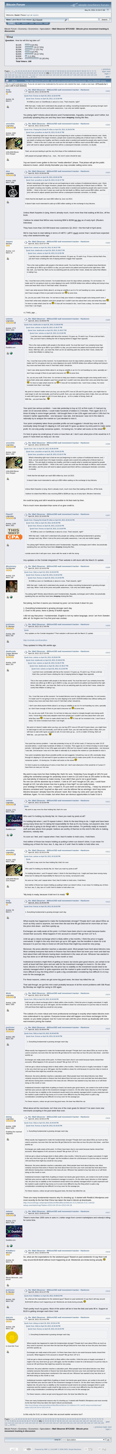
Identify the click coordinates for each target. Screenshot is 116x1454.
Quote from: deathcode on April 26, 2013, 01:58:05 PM (43, 324)
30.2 (34, 20)
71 (90, 71)
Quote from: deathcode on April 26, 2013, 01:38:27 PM (45, 250)
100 (70, 73)
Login (31, 23)
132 (88, 75)
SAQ (8, 90)
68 (83, 71)
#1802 (108, 125)
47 (31, 71)
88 (40, 73)
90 (45, 73)
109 (9, 75)
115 (30, 75)
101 (74, 73)
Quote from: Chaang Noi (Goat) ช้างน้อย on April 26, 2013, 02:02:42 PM (49, 520)
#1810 (108, 653)
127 (71, 75)
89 (42, 73)
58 (58, 71)
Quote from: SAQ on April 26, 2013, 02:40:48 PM (41, 999)
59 (61, 71)
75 (8, 73)
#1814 (108, 994)
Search (25, 23)
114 (26, 75)
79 (18, 73)
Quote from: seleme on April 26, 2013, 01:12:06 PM (46, 253)
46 (29, 71)
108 (6, 75)
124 (61, 75)
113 (23, 75)
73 (95, 71)
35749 (33, 77)
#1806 (108, 444)
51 (41, 71)
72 (92, 71)
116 (33, 75)
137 (12, 77)
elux (8, 171)
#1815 (108, 1029)
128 (74, 75)
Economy (23, 29)
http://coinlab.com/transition (35, 640)
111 (16, 75)
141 (26, 77)
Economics (33, 29)
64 (73, 71)
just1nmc (10, 624)
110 (12, 75)
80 (20, 73)
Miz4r (8, 993)
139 (19, 77)
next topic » (107, 72)
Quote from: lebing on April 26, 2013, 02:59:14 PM (42, 1323)
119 (43, 75)
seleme (9, 319)
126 (67, 75)
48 (34, 71)
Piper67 (9, 514)
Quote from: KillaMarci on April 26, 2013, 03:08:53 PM (43, 1296)
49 (36, 71)
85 (33, 73)
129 (78, 75)
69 (85, 71)
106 (91, 73)
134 (95, 75)
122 (54, 75)
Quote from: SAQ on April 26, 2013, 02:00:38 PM (43, 523)
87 (37, 73)
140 (23, 77)
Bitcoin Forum (11, 29)
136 (9, 77)
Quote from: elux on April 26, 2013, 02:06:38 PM (41, 449)
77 (13, 73)
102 (77, 73)
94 (56, 73)
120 (47, 75)
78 (15, 73)
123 (57, 75)
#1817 (108, 1212)
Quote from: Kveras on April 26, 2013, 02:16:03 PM (42, 906)
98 (65, 73)
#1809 (108, 626)
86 (35, 73)
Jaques (9, 241)
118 (40, 75)
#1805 (108, 320)
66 (78, 71)
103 (81, 73)
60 (63, 71)
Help (18, 23)
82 (25, 73)
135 (6, 77)
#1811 (108, 802)
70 (88, 71)
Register (38, 23)
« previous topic (105, 70)
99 (68, 73)
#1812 (108, 852)
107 (95, 73)
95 (58, 73)
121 (50, 75)
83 (28, 73)
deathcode (11, 651)
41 (16, 71)
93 (53, 73)
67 (80, 71)
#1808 (108, 567)
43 (21, 71)
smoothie (10, 124)
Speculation (45, 29)
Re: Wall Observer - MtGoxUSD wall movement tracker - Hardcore (58, 90)
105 (88, 73)
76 (10, 73)
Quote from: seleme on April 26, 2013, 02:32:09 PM (42, 856)
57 (56, 71)
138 (16, 77)
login (28, 15)
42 (19, 71)
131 (85, 75)
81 (23, 73)
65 (75, 71)
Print (108, 77)
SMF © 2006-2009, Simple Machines (67, 1449)
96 (60, 73)
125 (64, 75)
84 (30, 73)
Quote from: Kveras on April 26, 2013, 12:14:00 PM (44, 99)
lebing (9, 1117)
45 (26, 71)
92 (51, 73)
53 (46, 71)
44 (24, 71)
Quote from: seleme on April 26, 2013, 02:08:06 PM (42, 657)
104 (84, 73)
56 (53, 71)
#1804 (108, 243)
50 (39, 71)
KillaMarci (10, 1251)
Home (11, 23)
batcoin (9, 1317)
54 (48, 71)
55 (51, 71)
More (46, 23)
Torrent (39, 20)
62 (68, 71)
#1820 (108, 1318)
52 (43, 71)
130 (81, 75)
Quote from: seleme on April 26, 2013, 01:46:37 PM (42, 247)
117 (37, 75)
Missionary (11, 566)
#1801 (108, 91)
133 (91, 75)
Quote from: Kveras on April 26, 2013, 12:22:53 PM (42, 96)
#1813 (108, 902)
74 (5, 73)
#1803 (108, 172)
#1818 (108, 1252)
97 (63, 73)
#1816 (108, 1118)
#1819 (108, 1291)
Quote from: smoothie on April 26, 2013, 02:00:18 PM (43, 177)
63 (70, 71)
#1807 (108, 515)
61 (65, 71)
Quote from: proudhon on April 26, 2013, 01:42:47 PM (45, 132)
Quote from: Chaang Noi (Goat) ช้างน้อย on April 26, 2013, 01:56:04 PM (49, 129)
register (35, 15)
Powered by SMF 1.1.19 (44, 1449)
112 (19, 75)
